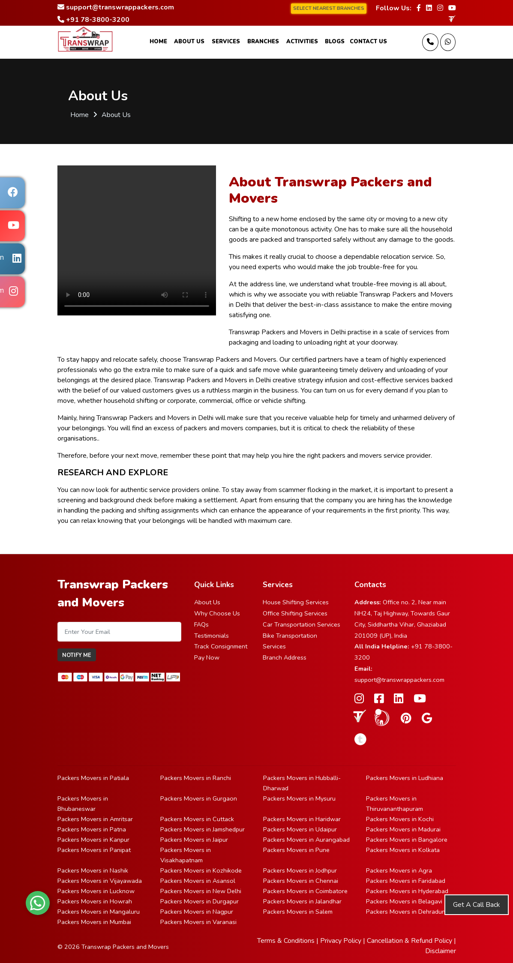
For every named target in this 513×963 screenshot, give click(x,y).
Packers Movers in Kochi (400, 819)
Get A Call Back (476, 904)
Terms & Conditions (286, 940)
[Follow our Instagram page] (440, 8)
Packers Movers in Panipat (94, 850)
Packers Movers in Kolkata (403, 850)
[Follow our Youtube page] (452, 8)
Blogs (335, 41)
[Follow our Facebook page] (419, 8)
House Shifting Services (296, 602)
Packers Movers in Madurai (403, 829)
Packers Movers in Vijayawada (99, 880)
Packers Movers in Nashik (92, 870)
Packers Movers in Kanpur (93, 839)
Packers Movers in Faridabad (405, 880)
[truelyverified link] (451, 19)
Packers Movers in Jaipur (194, 839)
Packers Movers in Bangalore (406, 839)
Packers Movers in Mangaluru (98, 911)
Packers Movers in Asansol (197, 880)
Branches (263, 41)
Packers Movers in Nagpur (196, 911)
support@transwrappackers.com (399, 679)
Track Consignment (220, 646)
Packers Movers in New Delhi (200, 891)
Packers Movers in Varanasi (198, 922)
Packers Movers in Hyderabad (407, 891)
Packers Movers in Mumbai (94, 922)
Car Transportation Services (301, 624)
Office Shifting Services (295, 613)
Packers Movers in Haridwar (302, 819)
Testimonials (211, 635)
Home (158, 41)
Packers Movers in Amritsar (95, 819)
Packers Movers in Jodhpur (300, 870)
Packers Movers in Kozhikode (201, 870)
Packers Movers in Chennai (300, 880)
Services (226, 41)
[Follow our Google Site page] (427, 718)
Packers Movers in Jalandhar (302, 901)
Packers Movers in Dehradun (405, 911)
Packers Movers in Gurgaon (198, 798)
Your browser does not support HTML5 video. (136, 240)
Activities (302, 41)
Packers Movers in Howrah (94, 901)
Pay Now (206, 657)
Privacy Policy (340, 940)
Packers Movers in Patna (91, 829)
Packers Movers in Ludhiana (404, 778)
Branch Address (284, 657)
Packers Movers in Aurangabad (306, 839)
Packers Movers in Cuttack (197, 819)
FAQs (201, 624)
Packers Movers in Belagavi (404, 901)
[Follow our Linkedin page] (429, 8)
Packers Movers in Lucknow (96, 891)
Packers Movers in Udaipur (300, 829)
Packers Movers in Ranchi (195, 778)
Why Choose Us (217, 613)
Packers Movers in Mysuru (299, 798)
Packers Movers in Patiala (93, 778)
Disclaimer (440, 951)
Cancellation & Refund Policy (409, 940)
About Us (189, 41)
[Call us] (430, 42)
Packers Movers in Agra (399, 870)
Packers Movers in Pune (296, 850)
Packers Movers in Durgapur (199, 901)
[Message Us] (448, 42)
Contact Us (368, 41)
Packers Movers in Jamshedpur (202, 829)
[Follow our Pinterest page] (406, 718)
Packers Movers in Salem (298, 911)
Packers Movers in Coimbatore (305, 891)
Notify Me (76, 655)
